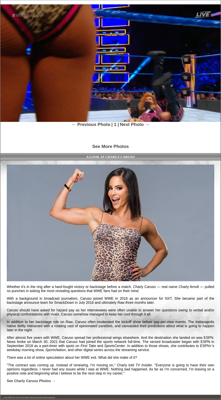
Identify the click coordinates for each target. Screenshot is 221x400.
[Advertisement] (110, 133)
